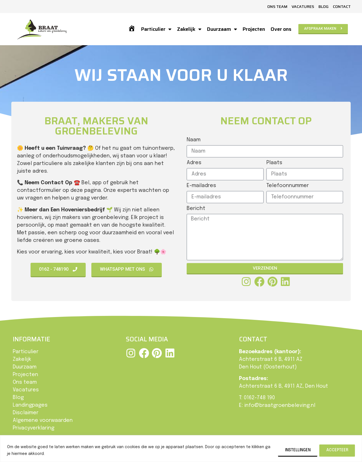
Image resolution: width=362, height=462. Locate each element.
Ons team (277, 6)
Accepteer (336, 450)
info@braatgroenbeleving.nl (279, 405)
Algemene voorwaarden (43, 420)
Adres (194, 162)
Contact (342, 6)
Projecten (253, 29)
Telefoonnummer (287, 185)
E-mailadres (201, 185)
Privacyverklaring (33, 428)
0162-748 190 (259, 397)
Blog (323, 6)
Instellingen (294, 450)
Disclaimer (25, 412)
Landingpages (30, 405)
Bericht (196, 208)
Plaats (274, 162)
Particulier (156, 29)
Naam (194, 139)
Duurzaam (222, 29)
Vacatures (303, 6)
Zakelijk (189, 29)
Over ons (280, 29)
